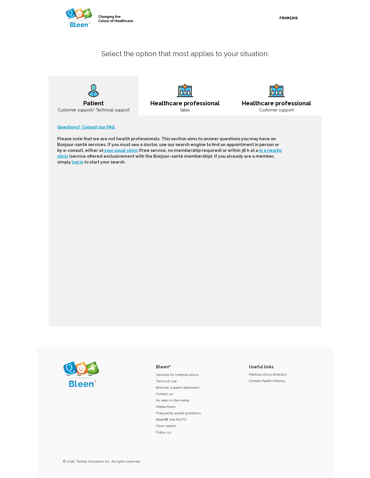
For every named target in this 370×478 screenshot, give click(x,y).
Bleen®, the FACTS (171, 419)
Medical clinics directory (268, 374)
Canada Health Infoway (267, 381)
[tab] (94, 95)
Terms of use (166, 381)
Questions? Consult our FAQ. (86, 127)
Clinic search (166, 426)
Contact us (164, 394)
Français (288, 18)
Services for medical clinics (177, 375)
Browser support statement (177, 387)
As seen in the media (172, 400)
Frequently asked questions (178, 413)
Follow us (163, 432)
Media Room (166, 407)
